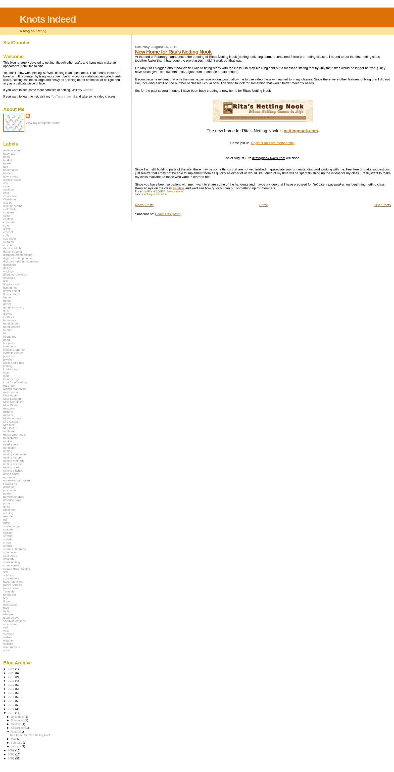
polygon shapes (13, 496)
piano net (9, 486)
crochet (8, 232)
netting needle (12, 464)
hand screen (11, 323)
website (8, 643)
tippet (7, 601)
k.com (312, 130)
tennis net (9, 594)
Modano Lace (12, 418)
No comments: (176, 191)
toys (6, 607)
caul (6, 192)
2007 (11, 758)
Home (263, 205)
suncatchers (11, 578)
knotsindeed (11, 369)
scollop (7, 532)
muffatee (9, 431)
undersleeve (11, 617)
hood (6, 339)
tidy (5, 598)
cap (5, 183)
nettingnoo (295, 130)
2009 (11, 750)
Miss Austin (10, 395)
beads (7, 163)
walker (7, 637)
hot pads (9, 343)
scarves (8, 529)
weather (8, 640)
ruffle (6, 522)
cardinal (8, 189)
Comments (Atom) (168, 214)
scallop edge (11, 526)
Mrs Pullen (10, 428)
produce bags (12, 500)
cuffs (6, 235)
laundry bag (11, 379)
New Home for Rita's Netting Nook (173, 52)
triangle (8, 614)
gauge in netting (13, 307)
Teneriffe (9, 591)
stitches (8, 575)
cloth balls (9, 209)
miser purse (11, 392)
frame (7, 297)
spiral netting (11, 562)
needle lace (10, 444)
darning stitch (12, 248)
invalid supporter (14, 349)
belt (5, 166)
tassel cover (11, 588)
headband (9, 336)
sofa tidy (8, 558)
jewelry (7, 359)
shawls (7, 539)
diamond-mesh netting (17, 254)
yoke (6, 650)
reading (8, 513)
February (17, 742)
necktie (8, 441)
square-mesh (11, 565)
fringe (7, 300)
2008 (11, 754)
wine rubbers (11, 647)
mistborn (9, 408)
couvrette (9, 222)
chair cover (10, 196)
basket (7, 160)
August (16, 731)
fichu (6, 281)
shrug (7, 542)
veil (5, 627)
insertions (9, 346)
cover (7, 225)
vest (6, 630)
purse (7, 503)
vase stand (10, 624)
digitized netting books (17, 258)
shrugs (7, 545)
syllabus (178, 188)
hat (5, 333)
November (18, 720)
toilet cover (10, 604)
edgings (8, 271)
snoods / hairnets (14, 549)
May (14, 738)
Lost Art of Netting (15, 382)
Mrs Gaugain (11, 421)
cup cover (9, 238)
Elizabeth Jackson (15, 274)
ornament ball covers (17, 480)
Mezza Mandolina (14, 388)
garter (7, 303)
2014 (11, 696)
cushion (8, 245)
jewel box (9, 356)
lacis (6, 375)
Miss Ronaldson (13, 401)
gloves (7, 313)
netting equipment (15, 454)
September (18, 727)
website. (88, 90)
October (16, 723)
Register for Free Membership (273, 143)
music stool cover (14, 434)
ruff (5, 519)
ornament (9, 477)
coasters (8, 212)
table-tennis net (13, 581)
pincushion (10, 490)
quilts (6, 506)
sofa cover (10, 552)
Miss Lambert (12, 398)
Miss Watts (10, 405)
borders (8, 173)
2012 (11, 704)
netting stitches (13, 470)
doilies (7, 267)
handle (7, 330)
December (18, 716)
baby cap (9, 153)
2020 (11, 672)
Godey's (8, 317)
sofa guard (10, 555)
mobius (8, 415)
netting (148, 194)
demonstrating (12, 251)
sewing (7, 535)
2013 (11, 700)
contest (8, 218)
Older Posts (382, 205)
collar (6, 215)
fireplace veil (11, 284)
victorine (8, 633)
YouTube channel (63, 96)
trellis (6, 611)
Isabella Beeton (13, 352)
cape (6, 186)
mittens (8, 411)
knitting (8, 366)
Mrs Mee (9, 424)
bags (6, 156)
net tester (9, 447)
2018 (11, 680)
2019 (11, 676)
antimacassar (12, 150)
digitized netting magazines (21, 261)
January (16, 746)
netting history (12, 457)
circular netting (12, 205)
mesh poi (9, 385)
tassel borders (12, 584)
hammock (9, 320)
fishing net (10, 287)
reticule (8, 516)
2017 (11, 684)
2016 (11, 688)
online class (160, 194)
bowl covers (11, 176)
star (5, 571)
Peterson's (10, 483)
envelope (9, 277)
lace (6, 372)
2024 (11, 668)
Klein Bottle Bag (13, 362)
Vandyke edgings (14, 620)
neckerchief (10, 437)
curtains (8, 241)
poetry (7, 493)
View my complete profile (43, 123)
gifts (6, 310)
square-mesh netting (16, 568)
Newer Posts (144, 205)
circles (7, 202)
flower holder (11, 290)
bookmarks (10, 169)
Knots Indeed (48, 19)
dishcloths (9, 264)
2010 (11, 712)
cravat (7, 228)
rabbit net (9, 509)
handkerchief (11, 326)
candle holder (12, 179)
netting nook (11, 467)
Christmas (10, 199)
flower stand (11, 294)
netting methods (13, 460)
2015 (11, 692)
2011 (11, 708)
